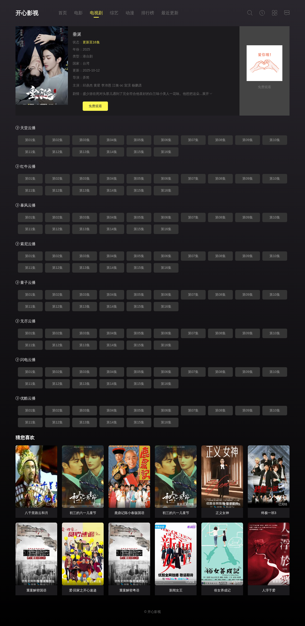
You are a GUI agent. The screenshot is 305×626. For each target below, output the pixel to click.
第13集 (84, 152)
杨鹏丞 (137, 85)
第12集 (57, 152)
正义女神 (222, 513)
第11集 (30, 152)
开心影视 (26, 13)
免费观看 (95, 106)
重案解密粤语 (129, 590)
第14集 (112, 152)
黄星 (97, 85)
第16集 (166, 152)
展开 (207, 94)
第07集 (193, 140)
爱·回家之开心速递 (83, 590)
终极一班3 (268, 513)
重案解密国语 (36, 590)
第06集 (166, 140)
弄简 (86, 77)
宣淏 (127, 85)
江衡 (115, 85)
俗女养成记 (222, 590)
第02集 (57, 140)
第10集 (274, 140)
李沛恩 (106, 85)
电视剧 (96, 12)
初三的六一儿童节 (83, 513)
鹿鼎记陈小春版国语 (129, 513)
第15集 (139, 152)
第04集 (112, 140)
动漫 (130, 12)
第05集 (139, 140)
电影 (78, 12)
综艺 (114, 12)
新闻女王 (176, 590)
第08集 (220, 140)
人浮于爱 (268, 590)
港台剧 (88, 56)
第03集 (84, 140)
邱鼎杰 (88, 85)
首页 (62, 12)
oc (121, 85)
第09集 (247, 140)
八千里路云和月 (36, 513)
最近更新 (169, 12)
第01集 (30, 140)
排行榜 (147, 12)
